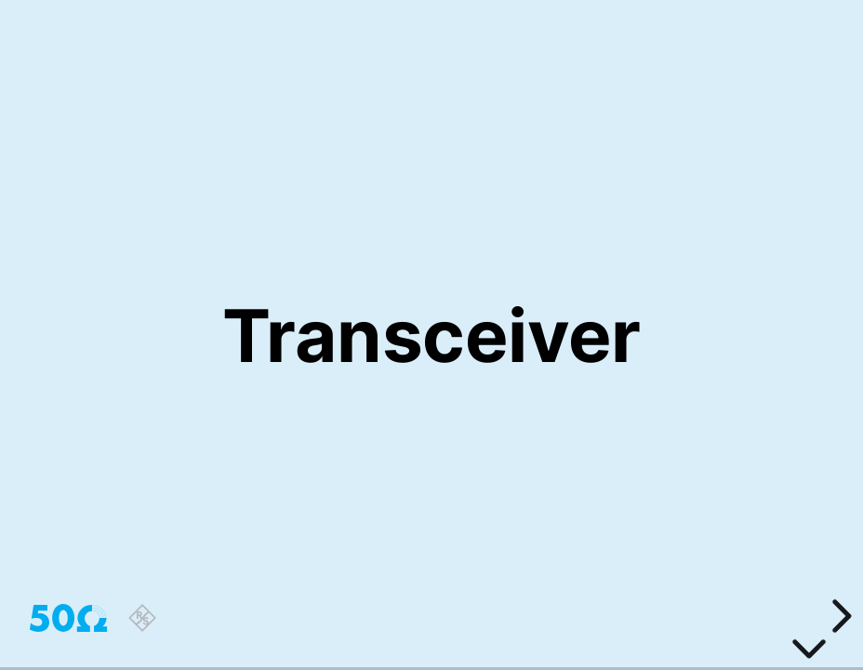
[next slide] (839, 616)
